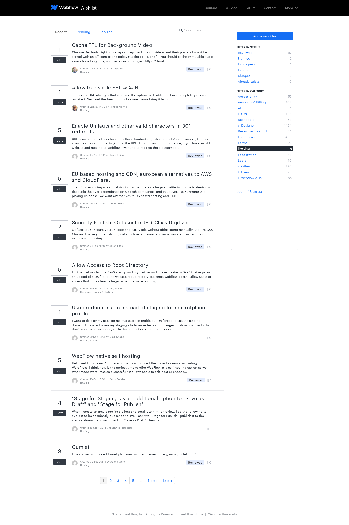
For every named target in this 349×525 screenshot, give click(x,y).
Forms (265, 142)
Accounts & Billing (265, 102)
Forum (250, 7)
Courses (211, 7)
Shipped (265, 75)
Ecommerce (265, 137)
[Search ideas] (200, 30)
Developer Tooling (265, 131)
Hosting (265, 148)
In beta (265, 70)
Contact (270, 7)
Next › (153, 480)
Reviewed (265, 52)
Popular (105, 31)
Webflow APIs (265, 177)
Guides (231, 7)
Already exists (265, 81)
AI (265, 108)
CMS (265, 113)
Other (265, 166)
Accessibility (265, 96)
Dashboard (265, 119)
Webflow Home (192, 514)
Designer (265, 125)
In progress (265, 64)
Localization (265, 154)
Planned (265, 58)
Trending (83, 31)
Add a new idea (264, 36)
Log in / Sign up (249, 191)
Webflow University (222, 514)
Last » (167, 480)
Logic (265, 160)
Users (265, 172)
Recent (61, 31)
